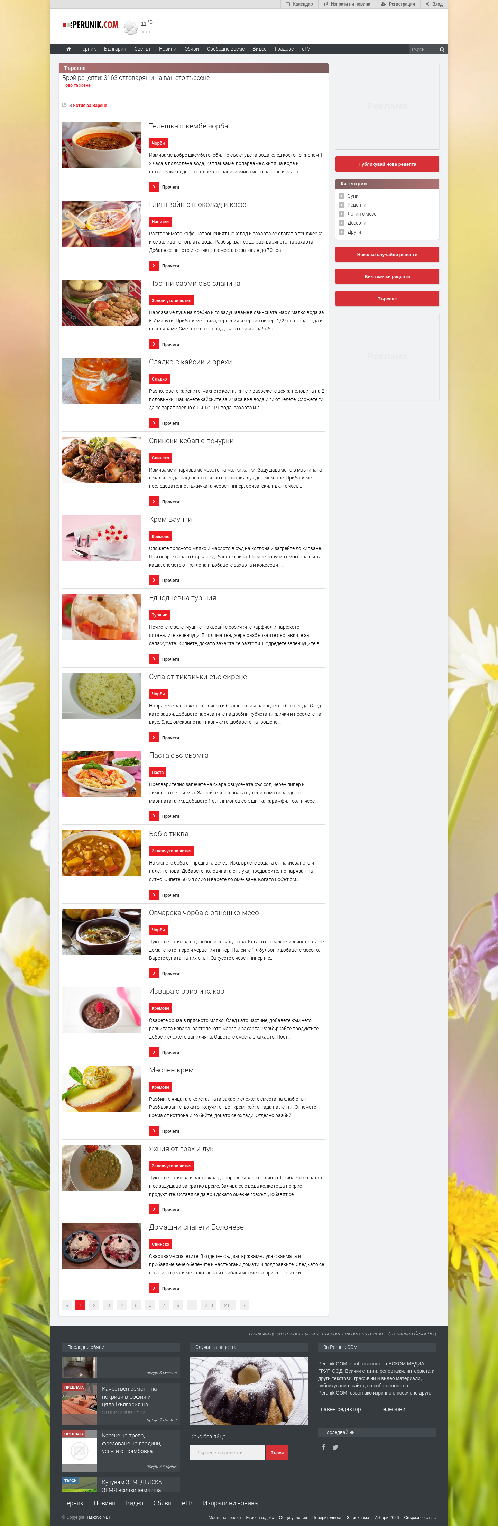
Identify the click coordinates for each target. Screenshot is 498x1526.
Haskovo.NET (98, 1517)
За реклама (358, 1517)
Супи (353, 195)
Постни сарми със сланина (194, 283)
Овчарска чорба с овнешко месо (204, 912)
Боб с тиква (168, 833)
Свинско (160, 458)
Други (354, 231)
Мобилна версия (225, 1517)
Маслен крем (171, 1069)
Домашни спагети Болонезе (196, 1227)
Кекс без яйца (208, 1436)
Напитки (160, 221)
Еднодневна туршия (182, 597)
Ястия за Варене (90, 105)
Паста (158, 772)
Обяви (163, 1503)
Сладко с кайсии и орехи (190, 361)
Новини (167, 48)
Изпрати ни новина (230, 1503)
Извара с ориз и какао (186, 991)
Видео (134, 1503)
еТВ (187, 1503)
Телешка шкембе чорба (188, 125)
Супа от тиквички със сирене (198, 676)
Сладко (159, 379)
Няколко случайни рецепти (387, 254)
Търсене (387, 298)
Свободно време (226, 48)
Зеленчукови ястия (171, 300)
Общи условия (293, 1517)
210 (209, 1305)
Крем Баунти (170, 519)
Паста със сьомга (179, 755)
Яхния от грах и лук (181, 1148)
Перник (72, 1503)
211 (228, 1305)
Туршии (159, 615)
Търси (277, 1453)
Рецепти (357, 204)
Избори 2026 (387, 1517)
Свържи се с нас (420, 1517)
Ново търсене (76, 85)
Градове (284, 48)
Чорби (158, 143)
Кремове (160, 536)
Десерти (357, 222)
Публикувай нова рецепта (387, 164)
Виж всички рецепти (387, 276)
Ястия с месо (362, 213)
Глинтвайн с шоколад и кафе (197, 204)
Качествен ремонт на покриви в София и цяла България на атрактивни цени (129, 1420)
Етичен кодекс (260, 1517)
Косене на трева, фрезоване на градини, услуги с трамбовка (131, 1463)
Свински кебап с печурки (191, 440)
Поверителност (327, 1517)
